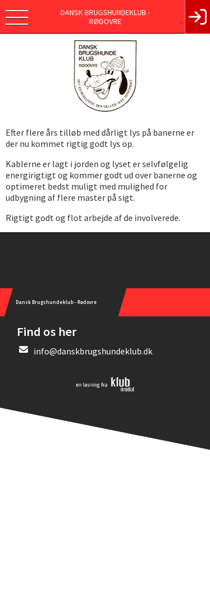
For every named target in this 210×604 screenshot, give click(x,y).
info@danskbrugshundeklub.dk (93, 351)
